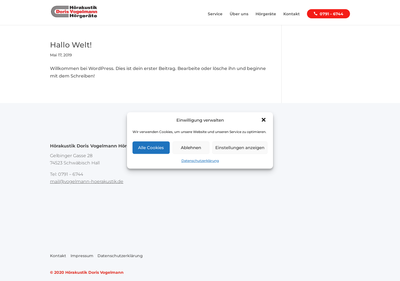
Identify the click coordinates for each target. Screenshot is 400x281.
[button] (264, 120)
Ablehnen (191, 147)
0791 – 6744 (331, 14)
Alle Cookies (151, 147)
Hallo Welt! (71, 44)
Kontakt (291, 14)
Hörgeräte (266, 14)
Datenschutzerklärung (200, 161)
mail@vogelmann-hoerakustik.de (86, 181)
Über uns (239, 14)
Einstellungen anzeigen (239, 147)
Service (215, 14)
